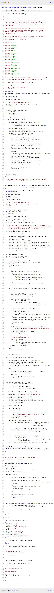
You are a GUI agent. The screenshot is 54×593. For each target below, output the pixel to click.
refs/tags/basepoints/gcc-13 (18, 7)
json (51, 590)
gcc (6, 7)
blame (39, 10)
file (31, 10)
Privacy (13, 590)
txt (48, 590)
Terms (17, 590)
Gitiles (8, 590)
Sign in (51, 2)
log (35, 10)
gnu (2, 7)
